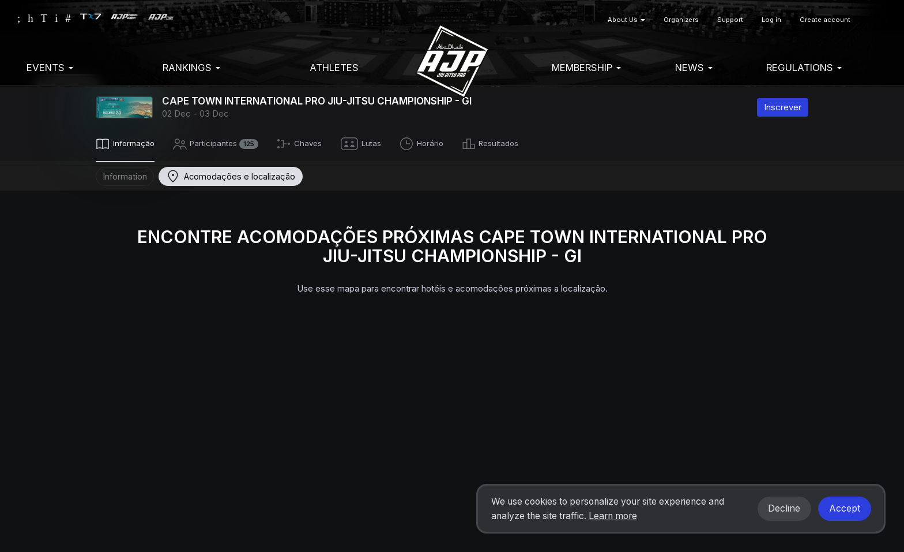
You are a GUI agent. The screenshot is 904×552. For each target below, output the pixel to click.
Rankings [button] (191, 67)
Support (730, 20)
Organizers (681, 20)
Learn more (613, 515)
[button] (873, 19)
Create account (825, 20)
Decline (784, 508)
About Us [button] (626, 20)
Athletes (334, 67)
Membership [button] (586, 67)
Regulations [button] (804, 67)
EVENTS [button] (50, 67)
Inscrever (782, 107)
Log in (771, 20)
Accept (844, 508)
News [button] (694, 67)
